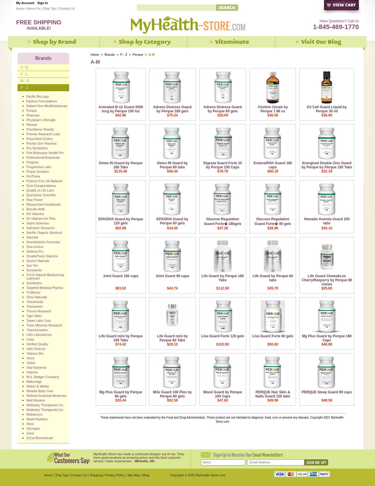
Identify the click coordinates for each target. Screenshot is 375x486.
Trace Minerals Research (44, 325)
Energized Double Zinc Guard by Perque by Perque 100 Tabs (326, 165)
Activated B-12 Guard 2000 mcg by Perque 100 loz (120, 109)
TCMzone (33, 292)
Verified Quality (37, 344)
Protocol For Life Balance (44, 181)
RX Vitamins (35, 214)
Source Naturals (38, 261)
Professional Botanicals (43, 157)
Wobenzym (34, 414)
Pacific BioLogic (37, 96)
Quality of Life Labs (40, 190)
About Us (33, 8)
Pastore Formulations (41, 101)
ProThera (33, 176)
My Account (25, 3)
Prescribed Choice (39, 138)
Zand (30, 433)
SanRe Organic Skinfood (44, 232)
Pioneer (32, 124)
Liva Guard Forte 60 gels (272, 336)
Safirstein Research (40, 228)
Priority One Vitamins (41, 143)
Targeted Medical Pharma (44, 287)
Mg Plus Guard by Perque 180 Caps (327, 338)
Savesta (32, 237)
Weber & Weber (37, 386)
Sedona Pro (34, 251)
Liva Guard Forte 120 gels (222, 336)
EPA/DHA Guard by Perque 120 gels (120, 221)
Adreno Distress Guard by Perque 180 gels (172, 109)
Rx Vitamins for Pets (40, 218)
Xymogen (33, 428)
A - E (24, 67)
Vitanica (32, 372)
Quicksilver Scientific (41, 195)
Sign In (42, 3)
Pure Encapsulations (41, 185)
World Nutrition (37, 419)
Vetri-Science (35, 348)
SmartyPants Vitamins (42, 256)
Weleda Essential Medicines (46, 395)
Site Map (133, 475)
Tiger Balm (34, 316)
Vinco (30, 358)
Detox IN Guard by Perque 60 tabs (172, 165)
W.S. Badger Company (42, 377)
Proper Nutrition (37, 171)
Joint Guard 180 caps (120, 276)
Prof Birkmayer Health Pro (45, 153)
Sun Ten (32, 265)
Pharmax (32, 115)
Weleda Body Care (39, 391)
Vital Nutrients (36, 367)
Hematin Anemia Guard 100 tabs (327, 221)
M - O (25, 81)
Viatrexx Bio (35, 353)
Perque (138, 54)
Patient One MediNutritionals (46, 106)
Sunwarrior (34, 270)
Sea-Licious (34, 246)
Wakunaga (34, 381)
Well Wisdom (35, 400)
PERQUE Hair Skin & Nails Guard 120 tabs (272, 394)
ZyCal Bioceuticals (39, 438)
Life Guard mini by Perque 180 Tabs (120, 338)
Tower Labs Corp (38, 320)
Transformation (37, 330)
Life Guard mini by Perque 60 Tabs (172, 338)
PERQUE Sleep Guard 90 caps (327, 392)
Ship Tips (49, 8)
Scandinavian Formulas (43, 242)
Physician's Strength (40, 120)
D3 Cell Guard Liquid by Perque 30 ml (327, 109)
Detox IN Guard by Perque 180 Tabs (121, 165)
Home (20, 8)
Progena (32, 162)
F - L (24, 74)
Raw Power (34, 199)
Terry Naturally (36, 297)
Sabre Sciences (37, 223)
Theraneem (34, 306)
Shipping (96, 475)
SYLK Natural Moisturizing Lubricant (45, 276)
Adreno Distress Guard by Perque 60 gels (222, 109)
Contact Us (67, 8)
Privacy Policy (115, 475)
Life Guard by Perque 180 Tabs (223, 278)
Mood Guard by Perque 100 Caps (222, 394)
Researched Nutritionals (43, 204)
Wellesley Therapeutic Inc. (45, 405)
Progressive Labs (38, 167)
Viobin (30, 363)
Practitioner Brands (40, 129)
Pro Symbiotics (37, 148)
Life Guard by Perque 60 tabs (273, 278)
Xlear (30, 424)
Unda (30, 339)
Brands (110, 54)
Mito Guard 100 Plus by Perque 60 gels (172, 394)
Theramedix (34, 302)
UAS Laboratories (39, 334)
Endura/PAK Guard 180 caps (273, 165)
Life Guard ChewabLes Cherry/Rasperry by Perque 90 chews (327, 280)
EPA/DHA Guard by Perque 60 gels (172, 221)
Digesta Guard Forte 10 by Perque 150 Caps (222, 165)
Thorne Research (38, 311)
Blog (146, 475)
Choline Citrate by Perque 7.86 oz (273, 109)
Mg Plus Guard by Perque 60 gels (120, 394)
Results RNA (35, 209)
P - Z (123, 54)
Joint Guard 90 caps (172, 276)
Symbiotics (34, 283)
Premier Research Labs (43, 134)
